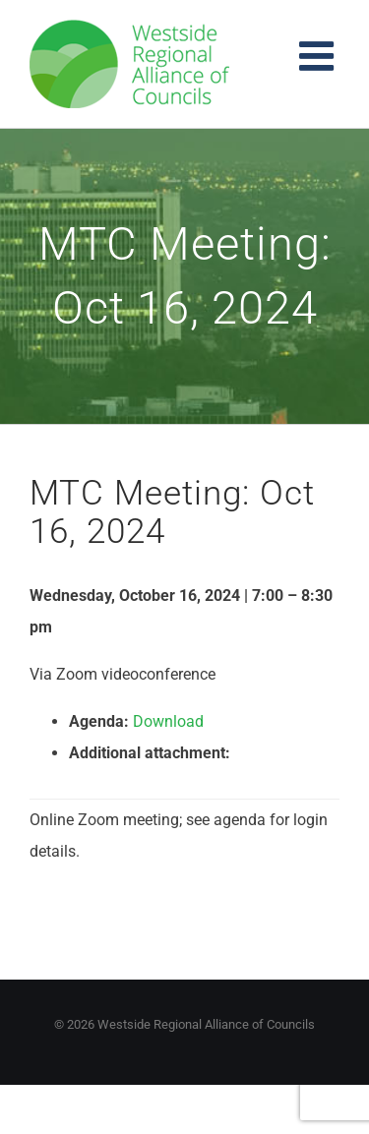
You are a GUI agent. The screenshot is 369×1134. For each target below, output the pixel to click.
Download (168, 721)
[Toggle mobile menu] (319, 55)
